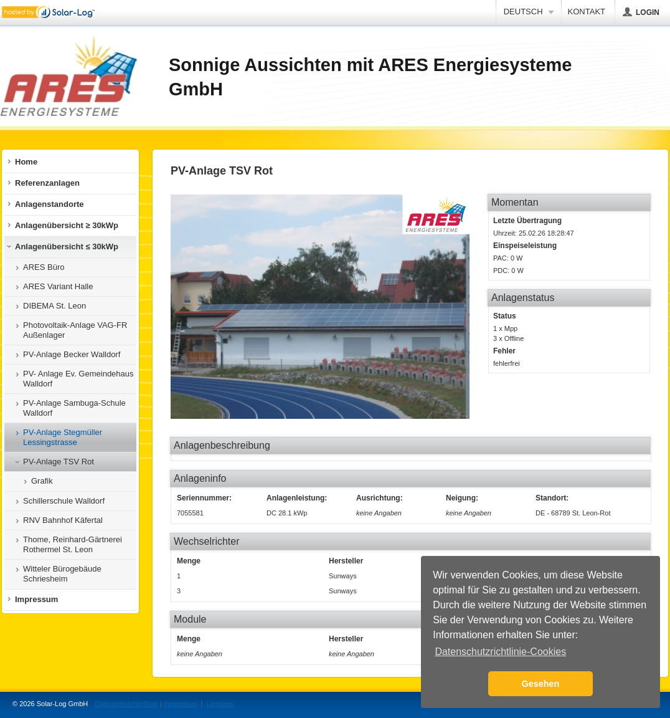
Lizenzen (220, 703)
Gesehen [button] (541, 684)
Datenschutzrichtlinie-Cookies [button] (500, 651)
